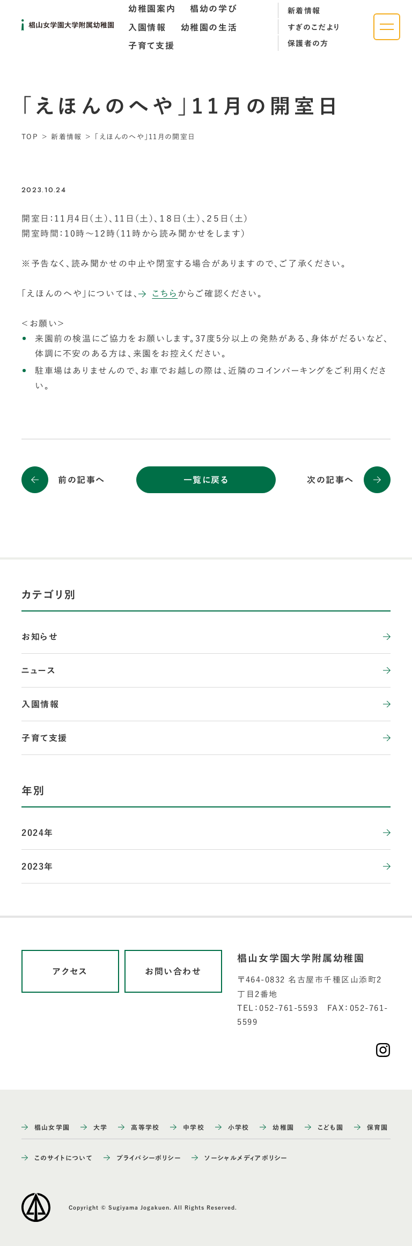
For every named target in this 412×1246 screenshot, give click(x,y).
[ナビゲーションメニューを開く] (386, 26)
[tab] (151, 8)
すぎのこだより (314, 27)
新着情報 (304, 10)
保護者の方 (308, 43)
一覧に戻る (206, 479)
